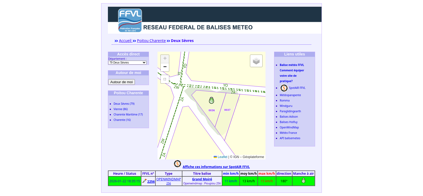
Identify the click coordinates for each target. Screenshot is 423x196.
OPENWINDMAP (168, 179)
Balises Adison (289, 116)
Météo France (288, 133)
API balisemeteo (290, 138)
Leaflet (220, 157)
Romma (285, 100)
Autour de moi (121, 82)
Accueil (125, 40)
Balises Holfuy (289, 122)
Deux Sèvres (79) (124, 104)
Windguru (286, 106)
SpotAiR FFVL (292, 88)
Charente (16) (122, 120)
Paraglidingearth (290, 111)
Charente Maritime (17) (128, 114)
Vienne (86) (121, 109)
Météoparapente (290, 95)
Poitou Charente (151, 40)
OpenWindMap (289, 127)
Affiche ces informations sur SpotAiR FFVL (216, 166)
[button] (211, 101)
